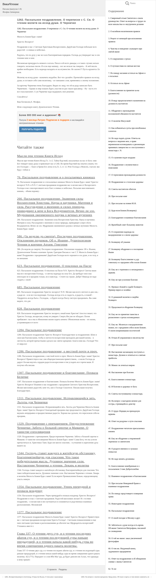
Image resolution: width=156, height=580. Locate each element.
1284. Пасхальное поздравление (39, 330)
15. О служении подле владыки (121, 158)
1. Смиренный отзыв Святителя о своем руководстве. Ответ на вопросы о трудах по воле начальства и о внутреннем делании (127, 21)
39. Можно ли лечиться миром (121, 365)
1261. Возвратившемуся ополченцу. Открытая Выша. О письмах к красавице (34, 577)
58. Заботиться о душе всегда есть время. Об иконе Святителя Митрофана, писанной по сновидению (127, 528)
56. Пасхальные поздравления (121, 511)
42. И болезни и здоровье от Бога (122, 387)
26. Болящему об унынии (119, 242)
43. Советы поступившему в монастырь (125, 394)
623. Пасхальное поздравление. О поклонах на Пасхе (54, 265)
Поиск (130, 3)
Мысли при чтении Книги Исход (40, 156)
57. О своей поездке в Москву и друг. (124, 518)
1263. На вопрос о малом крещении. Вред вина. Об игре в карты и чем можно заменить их (115, 577)
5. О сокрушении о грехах (119, 59)
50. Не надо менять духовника (121, 459)
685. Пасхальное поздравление (38, 287)
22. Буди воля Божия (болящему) (122, 210)
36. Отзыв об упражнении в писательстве (126, 338)
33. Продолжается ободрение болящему (125, 307)
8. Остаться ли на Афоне (118, 83)
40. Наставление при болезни (121, 372)
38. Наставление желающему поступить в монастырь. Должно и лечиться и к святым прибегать (126, 355)
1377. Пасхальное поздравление (39, 512)
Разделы (63, 569)
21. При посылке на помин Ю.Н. (122, 203)
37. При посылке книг (117, 345)
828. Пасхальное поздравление (38, 308)
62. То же (112, 569)
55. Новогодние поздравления (121, 504)
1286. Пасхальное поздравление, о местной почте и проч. (57, 351)
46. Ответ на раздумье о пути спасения (125, 421)
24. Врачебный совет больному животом (125, 225)
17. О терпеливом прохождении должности (127, 175)
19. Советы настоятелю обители (122, 189)
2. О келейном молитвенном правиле (124, 31)
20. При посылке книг (117, 196)
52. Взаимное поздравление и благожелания (127, 476)
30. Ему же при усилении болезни (123, 280)
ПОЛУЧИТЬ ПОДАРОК (33, 129)
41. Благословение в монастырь (122, 379)
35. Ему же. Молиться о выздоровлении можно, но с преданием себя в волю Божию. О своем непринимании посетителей (127, 327)
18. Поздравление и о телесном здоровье (125, 182)
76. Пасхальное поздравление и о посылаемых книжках (56, 177)
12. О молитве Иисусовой (119, 121)
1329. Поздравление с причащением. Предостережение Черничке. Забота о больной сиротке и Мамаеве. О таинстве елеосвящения (55, 427)
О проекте (52, 569)
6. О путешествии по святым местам (124, 66)
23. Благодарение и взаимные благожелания (127, 218)
